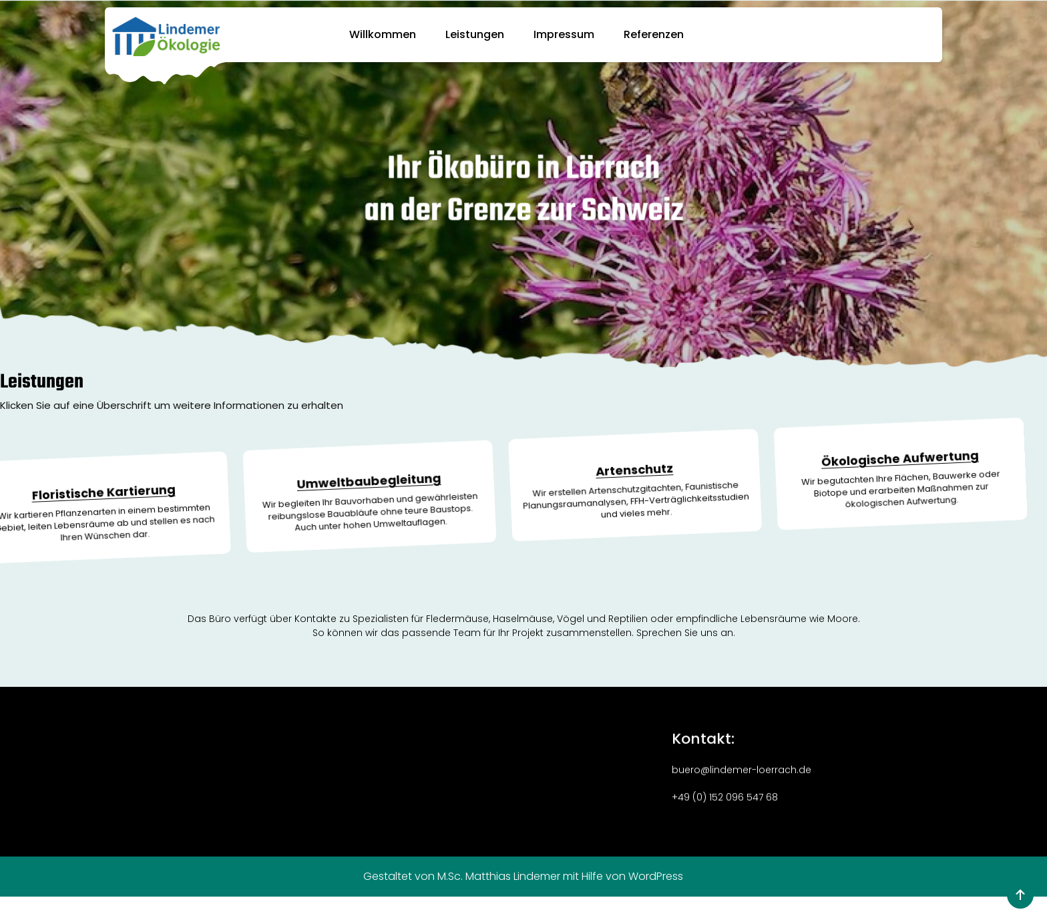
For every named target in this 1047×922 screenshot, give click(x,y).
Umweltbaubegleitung (327, 492)
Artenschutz (591, 459)
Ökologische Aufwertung (855, 426)
